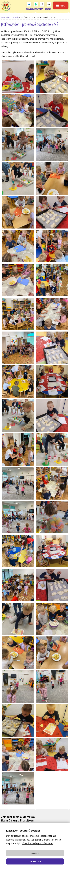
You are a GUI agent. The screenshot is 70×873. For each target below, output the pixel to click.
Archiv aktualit (13, 17)
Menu (62, 5)
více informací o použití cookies (37, 843)
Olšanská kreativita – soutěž (38, 9)
